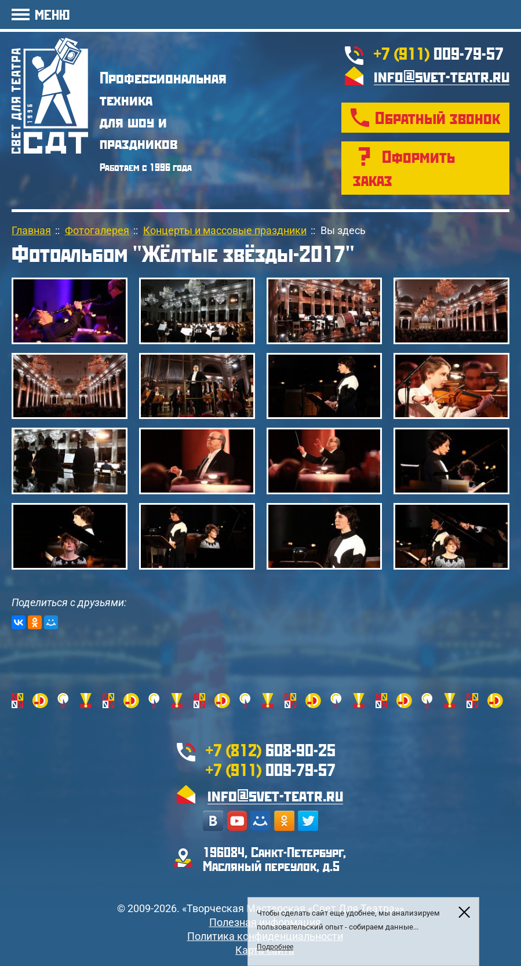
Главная (31, 230)
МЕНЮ (52, 14)
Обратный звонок (437, 117)
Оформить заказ (404, 167)
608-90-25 (271, 750)
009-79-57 (439, 53)
